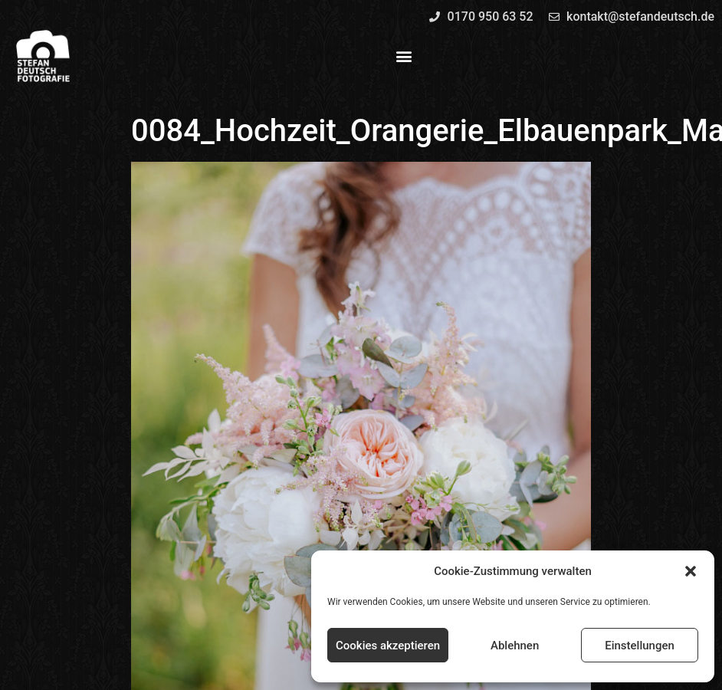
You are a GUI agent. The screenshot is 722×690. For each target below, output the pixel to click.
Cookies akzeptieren (388, 645)
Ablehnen (515, 645)
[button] (690, 571)
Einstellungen (639, 645)
